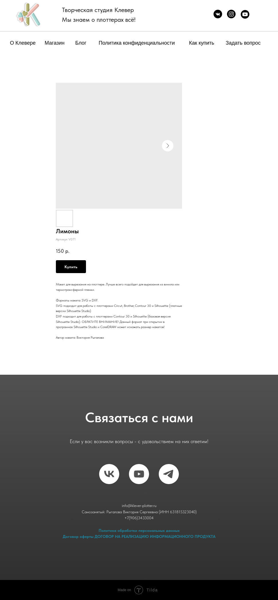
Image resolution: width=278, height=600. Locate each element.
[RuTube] (139, 474)
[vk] (109, 474)
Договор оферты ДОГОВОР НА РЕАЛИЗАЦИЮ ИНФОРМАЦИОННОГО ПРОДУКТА (139, 536)
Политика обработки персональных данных (139, 530)
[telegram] (169, 474)
